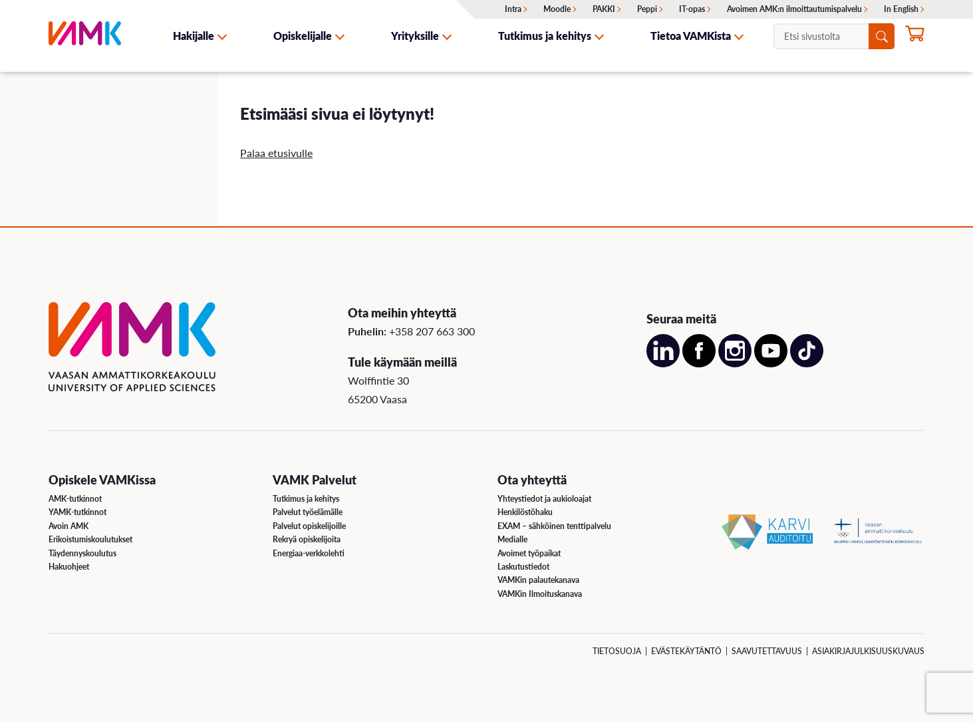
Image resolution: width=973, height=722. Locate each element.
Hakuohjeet (69, 566)
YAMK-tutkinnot (77, 512)
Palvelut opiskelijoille (309, 526)
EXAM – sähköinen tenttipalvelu (554, 526)
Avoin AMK (68, 526)
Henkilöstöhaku (525, 512)
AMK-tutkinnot (75, 498)
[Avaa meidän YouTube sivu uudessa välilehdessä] (770, 363)
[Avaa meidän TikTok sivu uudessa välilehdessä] (806, 363)
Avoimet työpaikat (529, 553)
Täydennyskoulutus (82, 553)
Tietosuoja (617, 651)
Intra (513, 9)
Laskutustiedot (523, 566)
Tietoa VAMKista (690, 35)
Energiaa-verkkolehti (309, 553)
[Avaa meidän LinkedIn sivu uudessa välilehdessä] (663, 363)
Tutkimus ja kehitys (544, 35)
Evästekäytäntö (686, 651)
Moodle (557, 9)
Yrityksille (415, 35)
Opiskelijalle (302, 35)
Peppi (647, 9)
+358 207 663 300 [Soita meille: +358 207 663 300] (432, 331)
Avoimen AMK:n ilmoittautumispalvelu (794, 9)
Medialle (512, 539)
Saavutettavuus (767, 651)
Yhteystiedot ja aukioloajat (544, 498)
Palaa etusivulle (276, 152)
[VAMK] (84, 35)
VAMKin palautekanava (538, 580)
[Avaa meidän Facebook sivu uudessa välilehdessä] (699, 363)
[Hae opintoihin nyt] (914, 37)
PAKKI (604, 9)
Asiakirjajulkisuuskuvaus (868, 651)
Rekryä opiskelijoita (307, 539)
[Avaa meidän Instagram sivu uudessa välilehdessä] (735, 363)
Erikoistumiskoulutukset (90, 539)
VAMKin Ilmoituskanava (539, 594)
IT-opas (692, 9)
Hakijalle (193, 35)
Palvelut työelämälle (308, 512)
